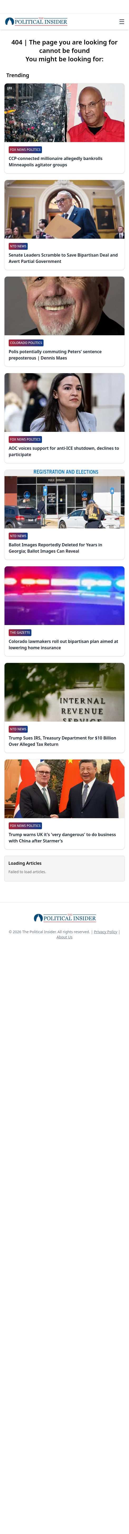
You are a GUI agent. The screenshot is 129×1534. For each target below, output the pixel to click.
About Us (64, 937)
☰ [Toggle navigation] (122, 21)
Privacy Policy (105, 931)
